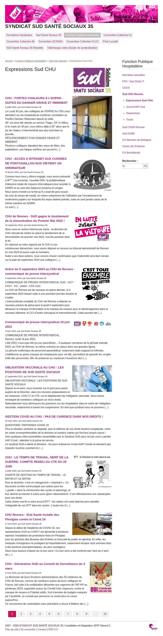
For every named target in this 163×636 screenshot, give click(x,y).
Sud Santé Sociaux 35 (48, 35)
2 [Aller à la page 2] (21, 614)
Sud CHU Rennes (58, 61)
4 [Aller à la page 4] (40, 614)
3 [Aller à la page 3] (30, 614)
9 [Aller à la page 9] (86, 614)
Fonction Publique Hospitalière (82, 35)
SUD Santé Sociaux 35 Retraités (24, 47)
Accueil (8, 61)
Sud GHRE (128, 133)
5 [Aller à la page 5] (49, 614)
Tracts (129, 119)
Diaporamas (133, 113)
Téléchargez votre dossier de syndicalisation (72, 47)
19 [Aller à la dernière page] (105, 614)
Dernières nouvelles (133, 75)
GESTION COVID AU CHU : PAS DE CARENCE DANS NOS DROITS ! (54, 416)
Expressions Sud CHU (139, 100)
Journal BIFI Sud (135, 106)
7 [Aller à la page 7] (68, 614)
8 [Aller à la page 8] (77, 614)
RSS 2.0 (53, 629)
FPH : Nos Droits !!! (133, 81)
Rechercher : (130, 161)
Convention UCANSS (50, 41)
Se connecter (28, 629)
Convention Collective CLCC (83, 41)
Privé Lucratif (110, 41)
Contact (42, 629)
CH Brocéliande (131, 152)
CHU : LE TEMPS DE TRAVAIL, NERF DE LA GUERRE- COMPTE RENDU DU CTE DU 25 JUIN (36, 462)
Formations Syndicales (19, 35)
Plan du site (11, 629)
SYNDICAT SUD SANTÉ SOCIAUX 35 (81, 23)
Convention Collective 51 (118, 35)
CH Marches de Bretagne (136, 140)
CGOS (126, 87)
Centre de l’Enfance (133, 146)
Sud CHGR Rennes (133, 127)
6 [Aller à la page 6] (58, 614)
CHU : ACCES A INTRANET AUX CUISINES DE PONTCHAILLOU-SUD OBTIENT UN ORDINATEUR (36, 163)
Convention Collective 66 (20, 41)
